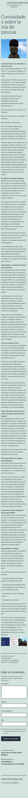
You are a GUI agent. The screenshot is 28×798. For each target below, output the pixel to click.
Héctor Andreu (7, 658)
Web (2, 720)
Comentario (5, 684)
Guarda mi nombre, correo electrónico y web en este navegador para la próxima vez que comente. (15, 731)
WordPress (15, 782)
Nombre (4, 702)
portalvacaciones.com (17, 3)
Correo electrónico (7, 711)
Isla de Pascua (15, 660)
